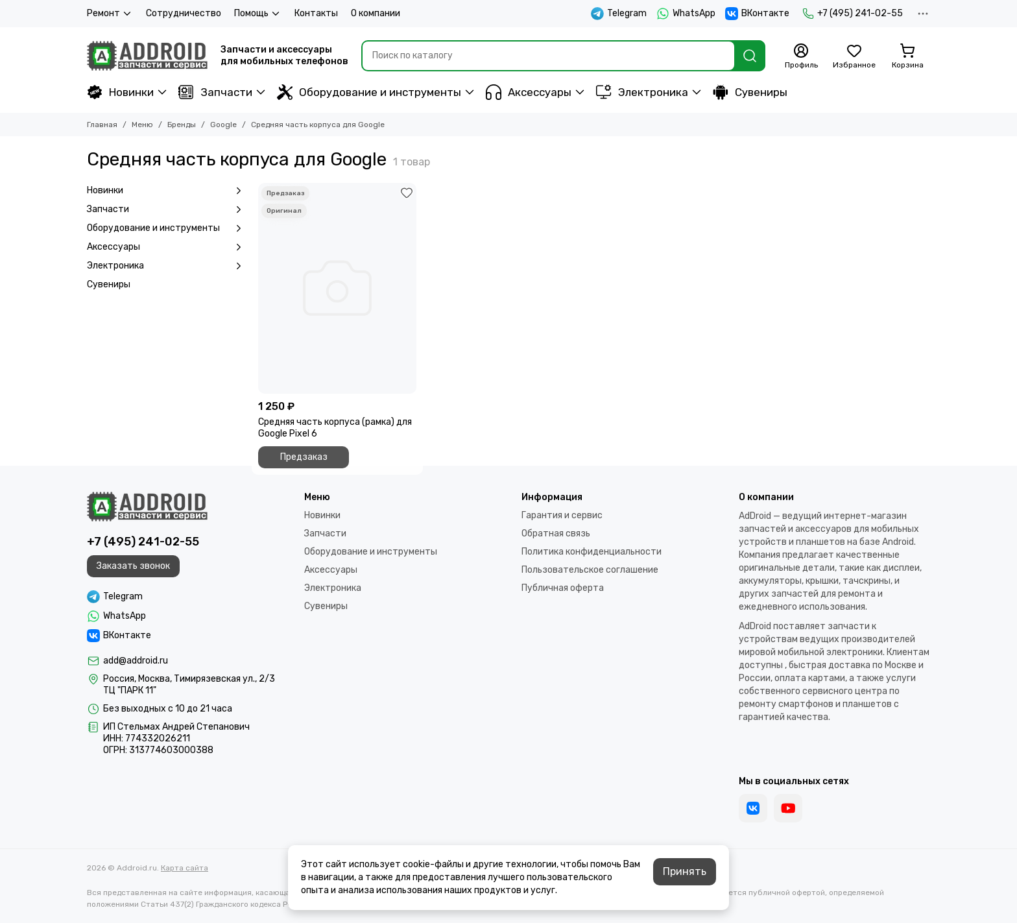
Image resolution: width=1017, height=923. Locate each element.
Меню (142, 124)
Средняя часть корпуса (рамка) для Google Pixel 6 (335, 427)
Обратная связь (555, 533)
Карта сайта (184, 867)
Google (223, 124)
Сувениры (750, 92)
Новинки (120, 92)
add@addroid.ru (135, 660)
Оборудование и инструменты (369, 92)
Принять (684, 871)
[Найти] (749, 55)
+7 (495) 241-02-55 (852, 13)
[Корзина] (907, 56)
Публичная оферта (562, 587)
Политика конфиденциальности (591, 551)
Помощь (257, 13)
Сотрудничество (183, 13)
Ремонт (110, 13)
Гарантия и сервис (562, 515)
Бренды (181, 124)
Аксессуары (528, 92)
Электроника (642, 92)
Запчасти (215, 92)
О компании (375, 13)
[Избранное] (854, 56)
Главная (102, 124)
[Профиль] (801, 56)
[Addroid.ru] (147, 56)
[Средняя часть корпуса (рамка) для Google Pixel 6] (337, 288)
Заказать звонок (133, 565)
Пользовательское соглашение (589, 569)
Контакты (316, 13)
